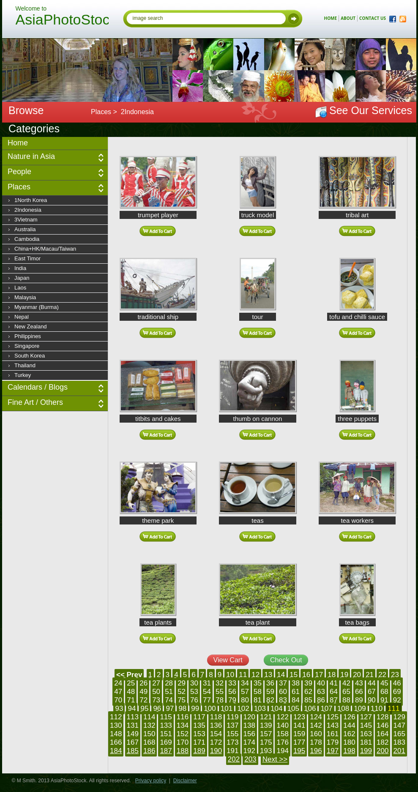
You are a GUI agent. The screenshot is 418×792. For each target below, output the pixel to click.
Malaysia (25, 297)
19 (344, 675)
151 (166, 734)
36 (270, 683)
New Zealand (30, 326)
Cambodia (26, 239)
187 (166, 751)
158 (282, 734)
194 (282, 751)
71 (131, 700)
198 (349, 751)
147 (399, 725)
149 (133, 734)
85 (308, 700)
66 (359, 692)
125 (333, 717)
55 (220, 692)
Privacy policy (150, 781)
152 (183, 734)
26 (143, 683)
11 (243, 675)
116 (183, 717)
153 (199, 734)
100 (210, 709)
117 (199, 717)
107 (326, 709)
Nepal (21, 317)
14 (281, 675)
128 (382, 717)
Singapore (26, 346)
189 (199, 751)
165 (399, 734)
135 (199, 725)
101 (226, 709)
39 (308, 683)
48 (131, 692)
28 (169, 683)
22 (382, 675)
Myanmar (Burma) (36, 307)
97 (170, 709)
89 (359, 700)
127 (366, 717)
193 (266, 751)
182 (382, 742)
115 (166, 717)
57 (245, 692)
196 (316, 751)
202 (234, 759)
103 (260, 709)
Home (18, 143)
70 (118, 700)
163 (366, 734)
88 (346, 700)
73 (156, 700)
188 (183, 751)
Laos (20, 287)
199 (366, 751)
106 (310, 709)
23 (395, 675)
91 (384, 700)
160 (316, 734)
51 (169, 692)
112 (116, 717)
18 (332, 675)
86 (321, 700)
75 (182, 700)
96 (157, 709)
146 (382, 725)
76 (194, 700)
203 (250, 759)
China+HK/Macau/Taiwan (45, 249)
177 (299, 742)
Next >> (275, 759)
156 (249, 734)
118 (216, 717)
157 (266, 734)
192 (249, 751)
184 (116, 751)
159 (299, 734)
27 (156, 683)
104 (276, 709)
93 (119, 709)
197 (333, 751)
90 (372, 700)
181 (366, 742)
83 (283, 700)
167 (133, 742)
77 (207, 700)
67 (372, 692)
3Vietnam (26, 219)
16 (306, 675)
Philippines (27, 336)
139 (266, 725)
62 (308, 692)
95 (144, 709)
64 (334, 692)
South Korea (29, 355)
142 (316, 725)
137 (232, 725)
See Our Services (370, 110)
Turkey (22, 375)
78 (220, 700)
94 (132, 709)
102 (243, 709)
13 (268, 675)
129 (399, 717)
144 (349, 725)
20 (357, 675)
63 (321, 692)
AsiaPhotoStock (62, 20)
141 (299, 725)
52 (182, 692)
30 (194, 683)
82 (270, 700)
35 (258, 683)
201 (399, 751)
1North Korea (30, 200)
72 (143, 700)
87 (334, 700)
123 (299, 717)
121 (266, 717)
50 (156, 692)
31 (207, 683)
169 (166, 742)
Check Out (286, 660)
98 (182, 709)
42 (346, 683)
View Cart (228, 660)
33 (232, 683)
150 (149, 734)
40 (321, 683)
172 (216, 742)
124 (316, 717)
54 (207, 692)
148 (116, 734)
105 (293, 709)
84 (296, 700)
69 (397, 692)
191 (232, 751)
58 (258, 692)
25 (131, 683)
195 (299, 751)
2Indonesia (27, 210)
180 (349, 742)
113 (133, 717)
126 (349, 717)
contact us (372, 18)
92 (397, 700)
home (330, 18)
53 (194, 692)
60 (283, 692)
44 (372, 683)
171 (199, 742)
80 (245, 700)
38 (296, 683)
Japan (21, 278)
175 (266, 742)
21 (370, 675)
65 (346, 692)
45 (384, 683)
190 (216, 751)
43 (359, 683)
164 (382, 734)
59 (270, 692)
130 (116, 725)
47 (118, 692)
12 (255, 675)
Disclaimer (185, 781)
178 (316, 742)
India (20, 268)
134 (183, 725)
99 (195, 709)
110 (376, 709)
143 (333, 725)
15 (294, 675)
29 (182, 683)
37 (283, 683)
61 (296, 692)
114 (149, 717)
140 (282, 725)
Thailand (25, 365)
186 (149, 751)
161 (333, 734)
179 (333, 742)
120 (249, 717)
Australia (25, 229)
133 (166, 725)
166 (116, 742)
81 (258, 700)
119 (232, 717)
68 (384, 692)
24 (118, 683)
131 (133, 725)
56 (232, 692)
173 (232, 742)
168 (149, 742)
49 (143, 692)
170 (183, 742)
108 (343, 709)
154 (216, 734)
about (348, 18)
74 (169, 700)
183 (399, 742)
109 (360, 709)
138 (249, 725)
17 (319, 675)
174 (249, 742)
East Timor (27, 258)
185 (133, 751)
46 (397, 683)
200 (382, 751)
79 (232, 700)
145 (366, 725)
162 (349, 734)
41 (334, 683)
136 (216, 725)
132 (149, 725)
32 (220, 683)
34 (245, 683)
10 (230, 675)
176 (282, 742)
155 (232, 734)
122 (282, 717)
